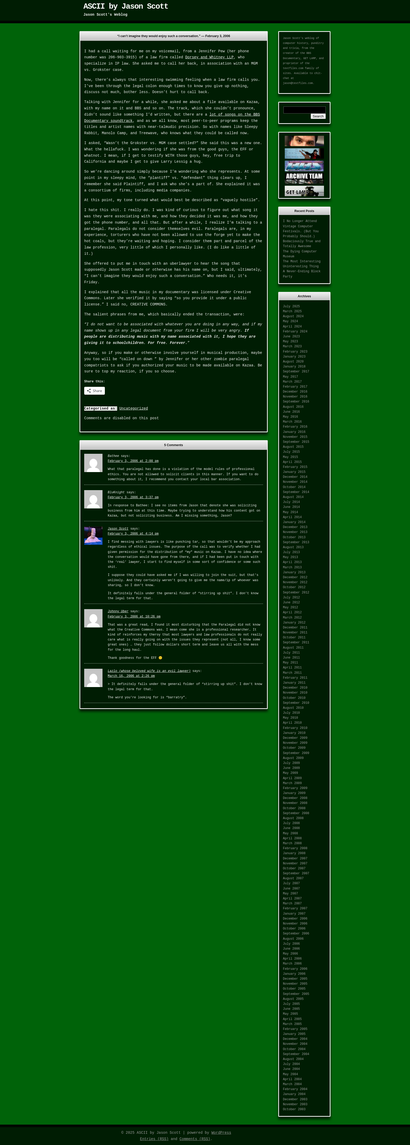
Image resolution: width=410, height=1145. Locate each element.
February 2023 (295, 352)
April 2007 (292, 898)
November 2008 (295, 803)
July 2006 (291, 944)
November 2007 (295, 863)
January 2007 (294, 914)
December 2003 (295, 1099)
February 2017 (295, 387)
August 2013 (293, 547)
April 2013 (292, 562)
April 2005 (292, 1019)
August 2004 (293, 1059)
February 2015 (295, 467)
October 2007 (294, 868)
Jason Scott (118, 529)
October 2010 (294, 698)
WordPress (221, 1133)
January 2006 (294, 974)
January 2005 (294, 1034)
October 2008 (294, 808)
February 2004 (295, 1089)
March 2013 (292, 567)
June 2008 (291, 828)
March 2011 (292, 673)
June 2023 (291, 336)
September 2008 (296, 813)
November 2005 (295, 984)
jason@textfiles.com (298, 83)
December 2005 (295, 979)
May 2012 (290, 607)
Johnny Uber (118, 611)
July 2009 (291, 763)
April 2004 (292, 1079)
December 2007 (295, 858)
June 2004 (291, 1069)
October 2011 (294, 637)
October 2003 (294, 1109)
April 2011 (292, 668)
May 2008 (290, 833)
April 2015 (292, 462)
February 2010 (295, 728)
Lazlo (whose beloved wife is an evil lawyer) (149, 671)
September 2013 (296, 542)
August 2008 (293, 818)
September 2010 (296, 703)
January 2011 (294, 683)
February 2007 (295, 908)
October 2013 (294, 537)
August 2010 (293, 708)
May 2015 (290, 457)
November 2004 (295, 1044)
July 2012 (291, 597)
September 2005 (296, 994)
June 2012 (291, 602)
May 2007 (290, 893)
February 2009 (295, 788)
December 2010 (295, 688)
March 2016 (292, 422)
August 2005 (293, 999)
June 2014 (291, 507)
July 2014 (291, 502)
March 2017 (292, 382)
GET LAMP (309, 58)
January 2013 (294, 572)
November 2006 (295, 924)
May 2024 (290, 321)
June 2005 (291, 1009)
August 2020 (293, 362)
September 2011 (296, 642)
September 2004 (296, 1054)
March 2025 (292, 311)
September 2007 (296, 873)
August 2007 (293, 878)
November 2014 (295, 482)
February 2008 (295, 848)
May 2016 (290, 417)
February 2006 (295, 969)
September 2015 (296, 442)
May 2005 (290, 1014)
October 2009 (294, 748)
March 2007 (292, 903)
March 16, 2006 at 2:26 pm (131, 676)
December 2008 (295, 798)
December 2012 (295, 577)
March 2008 (292, 843)
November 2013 (295, 532)
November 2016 (295, 397)
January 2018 (294, 367)
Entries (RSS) (154, 1139)
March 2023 (292, 346)
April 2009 (292, 778)
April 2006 (292, 959)
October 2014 (294, 487)
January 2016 (294, 432)
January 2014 (294, 522)
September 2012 (296, 592)
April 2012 (292, 612)
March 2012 (292, 618)
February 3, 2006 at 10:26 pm (134, 617)
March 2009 (292, 783)
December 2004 (295, 1039)
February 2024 (295, 331)
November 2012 (295, 582)
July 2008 (291, 823)
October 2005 (294, 989)
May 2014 (290, 512)
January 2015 (294, 472)
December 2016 (295, 392)
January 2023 (294, 357)
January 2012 (294, 623)
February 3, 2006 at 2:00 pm (133, 461)
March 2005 (292, 1024)
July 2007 (291, 883)
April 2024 (292, 326)
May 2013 (290, 557)
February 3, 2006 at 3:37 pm (133, 497)
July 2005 (291, 1004)
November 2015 (295, 437)
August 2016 (293, 407)
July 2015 (291, 452)
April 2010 (292, 723)
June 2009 (291, 768)
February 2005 (295, 1029)
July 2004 (291, 1064)
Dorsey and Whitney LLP (209, 57)
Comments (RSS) (195, 1139)
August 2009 (293, 758)
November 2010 (295, 693)
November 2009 (295, 743)
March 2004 (292, 1084)
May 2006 (290, 954)
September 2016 (296, 402)
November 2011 (295, 632)
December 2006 (295, 919)
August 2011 (293, 648)
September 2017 (296, 371)
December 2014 (295, 477)
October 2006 (294, 929)
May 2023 (290, 341)
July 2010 (291, 713)
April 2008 (292, 838)
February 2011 (295, 678)
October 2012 (294, 587)
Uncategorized (133, 408)
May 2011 (290, 663)
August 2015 (293, 447)
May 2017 (290, 377)
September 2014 (296, 492)
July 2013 (291, 552)
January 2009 (294, 793)
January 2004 (294, 1094)
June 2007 (291, 889)
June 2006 (291, 949)
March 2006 (292, 964)
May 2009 (290, 773)
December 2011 (295, 628)
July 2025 (291, 306)
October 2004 (294, 1049)
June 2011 (291, 658)
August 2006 (293, 939)
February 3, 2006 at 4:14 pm (133, 534)
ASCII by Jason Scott (125, 6)
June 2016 (291, 412)
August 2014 (293, 497)
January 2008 (294, 853)
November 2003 (295, 1104)
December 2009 (295, 738)
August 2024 (293, 316)
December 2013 (295, 527)
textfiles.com (293, 68)
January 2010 (294, 733)
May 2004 (290, 1074)
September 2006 (296, 934)
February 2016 (295, 427)
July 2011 (291, 653)
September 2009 (296, 753)
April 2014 (292, 517)
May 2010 (290, 718)
